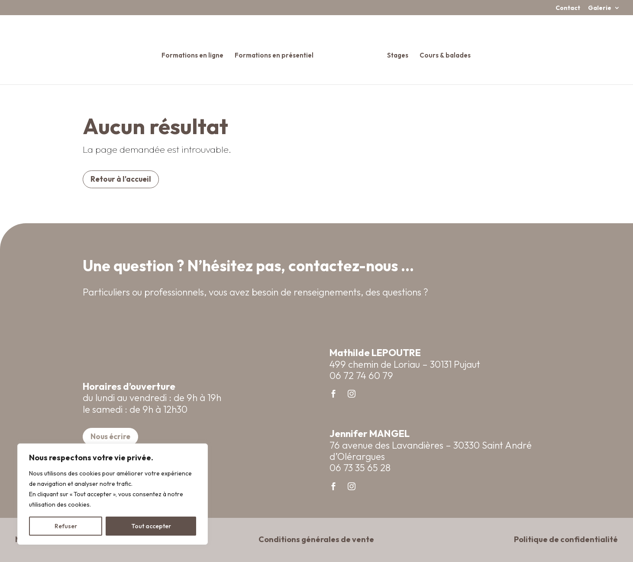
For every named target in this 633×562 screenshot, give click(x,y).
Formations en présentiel (277, 52)
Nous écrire (110, 436)
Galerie (599, 8)
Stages (394, 52)
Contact (567, 8)
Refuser (66, 526)
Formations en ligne (195, 52)
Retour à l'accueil (120, 178)
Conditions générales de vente (316, 539)
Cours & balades (442, 52)
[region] (112, 494)
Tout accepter (151, 526)
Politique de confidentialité (566, 539)
